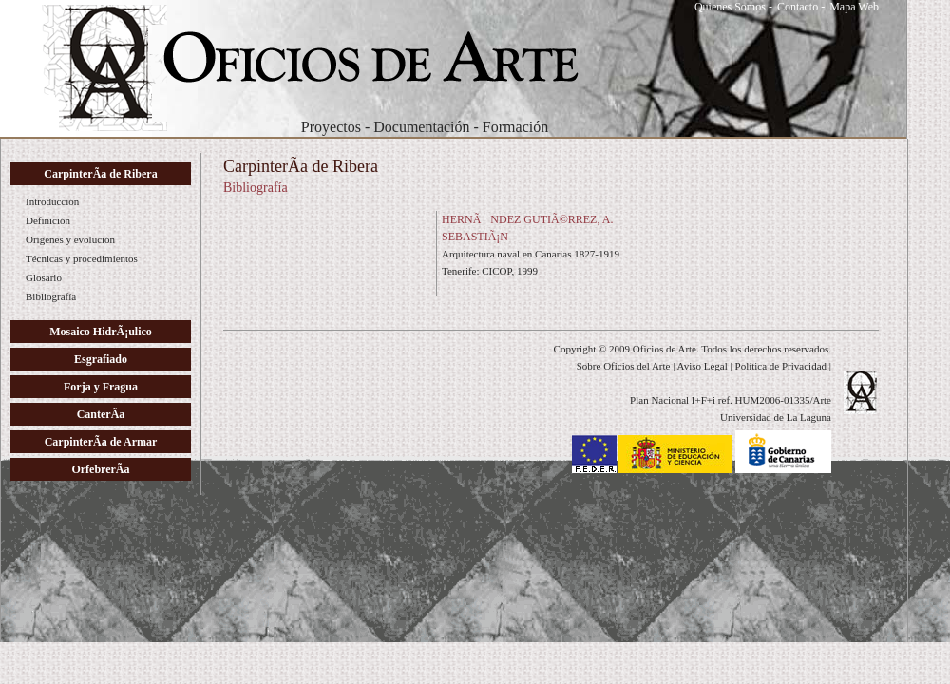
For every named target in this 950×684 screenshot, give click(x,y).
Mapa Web (854, 6)
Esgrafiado (100, 359)
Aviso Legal (702, 365)
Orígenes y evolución (70, 239)
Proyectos (331, 127)
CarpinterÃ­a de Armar (101, 441)
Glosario (44, 277)
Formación (515, 127)
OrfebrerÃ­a (100, 469)
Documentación (421, 127)
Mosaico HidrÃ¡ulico (100, 331)
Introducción (52, 201)
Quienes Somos (730, 6)
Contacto (797, 6)
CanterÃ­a (101, 414)
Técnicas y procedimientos (82, 258)
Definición (48, 220)
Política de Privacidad (781, 365)
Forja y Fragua (101, 386)
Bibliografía (51, 296)
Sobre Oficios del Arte (624, 365)
